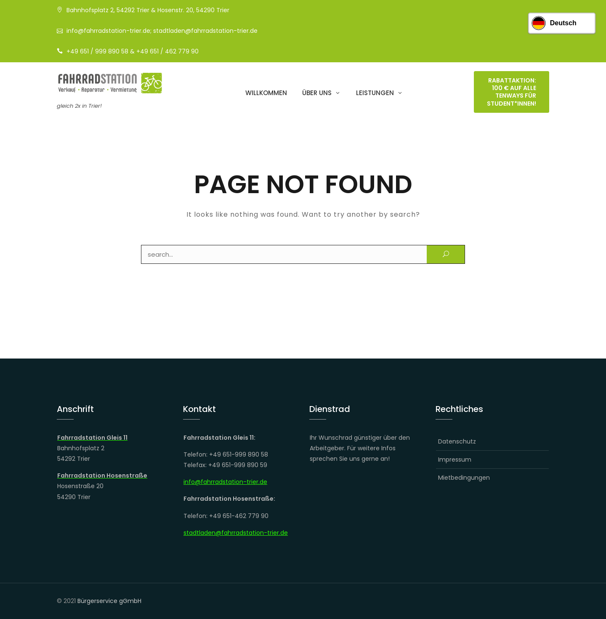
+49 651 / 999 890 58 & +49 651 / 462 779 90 (132, 51)
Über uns (317, 93)
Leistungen (375, 93)
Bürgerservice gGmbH (109, 601)
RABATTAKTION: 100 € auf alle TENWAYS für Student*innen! (511, 93)
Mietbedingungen (464, 477)
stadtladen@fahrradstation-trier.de (235, 533)
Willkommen (266, 93)
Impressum (454, 459)
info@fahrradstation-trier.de (225, 482)
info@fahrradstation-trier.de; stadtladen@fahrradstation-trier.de (162, 31)
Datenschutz (457, 441)
